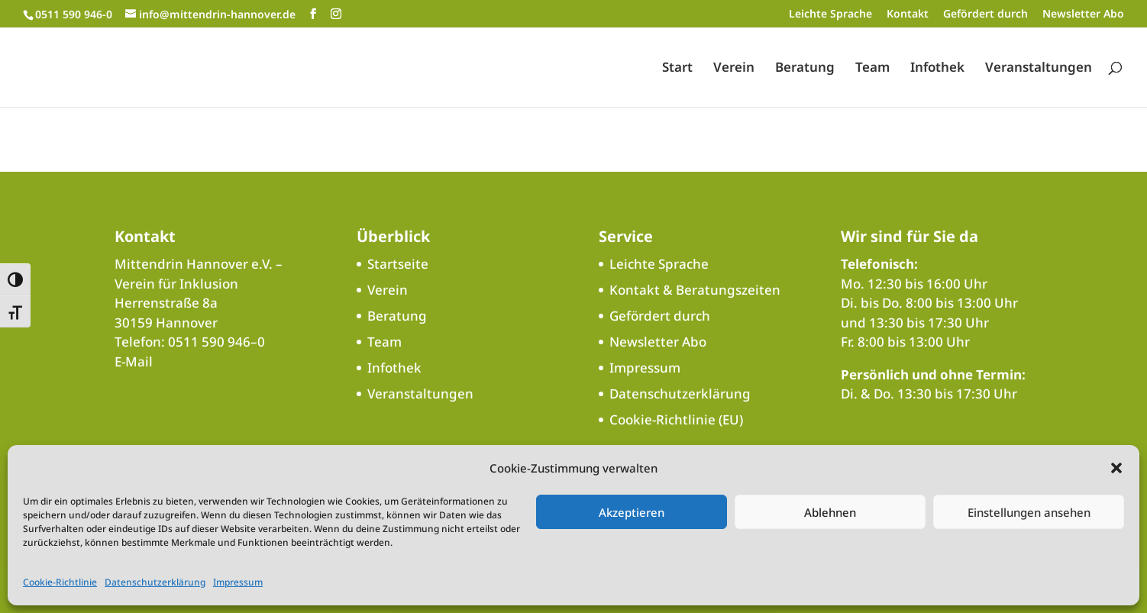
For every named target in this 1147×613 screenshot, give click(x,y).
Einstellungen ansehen (1029, 512)
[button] (1116, 468)
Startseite (397, 264)
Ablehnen (830, 512)
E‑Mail (134, 361)
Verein (733, 69)
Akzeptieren (631, 512)
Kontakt (908, 14)
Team (872, 69)
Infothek (937, 69)
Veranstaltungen (1038, 69)
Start (677, 69)
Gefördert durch (985, 14)
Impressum (238, 582)
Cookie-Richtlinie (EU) (676, 419)
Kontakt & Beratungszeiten (694, 289)
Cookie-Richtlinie (60, 582)
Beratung (805, 69)
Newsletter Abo (1083, 14)
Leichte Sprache (830, 14)
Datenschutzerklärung (155, 582)
